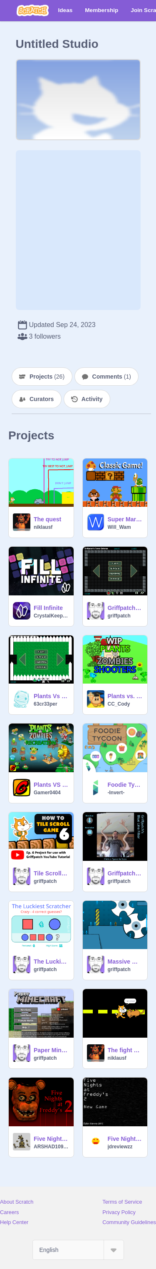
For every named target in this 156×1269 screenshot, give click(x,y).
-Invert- (116, 793)
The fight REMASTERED (125, 1050)
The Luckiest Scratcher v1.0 (51, 961)
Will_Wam (119, 527)
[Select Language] (78, 1250)
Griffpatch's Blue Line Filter (125, 873)
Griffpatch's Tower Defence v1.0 (125, 608)
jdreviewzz (120, 1147)
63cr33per (45, 704)
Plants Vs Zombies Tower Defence (51, 696)
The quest (47, 519)
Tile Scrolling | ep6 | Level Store (51, 873)
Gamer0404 (47, 793)
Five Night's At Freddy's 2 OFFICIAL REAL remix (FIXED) (125, 1138)
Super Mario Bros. (125, 519)
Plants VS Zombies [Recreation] (51, 784)
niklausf (43, 527)
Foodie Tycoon (125, 784)
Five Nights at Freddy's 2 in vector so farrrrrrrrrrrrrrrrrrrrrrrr (51, 1138)
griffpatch (119, 616)
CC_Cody (119, 704)
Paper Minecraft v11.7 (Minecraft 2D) (51, 1050)
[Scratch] (33, 10)
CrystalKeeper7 (51, 616)
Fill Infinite (48, 608)
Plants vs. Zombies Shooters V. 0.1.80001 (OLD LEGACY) (125, 696)
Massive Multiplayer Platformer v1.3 (125, 961)
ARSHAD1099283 (51, 1147)
